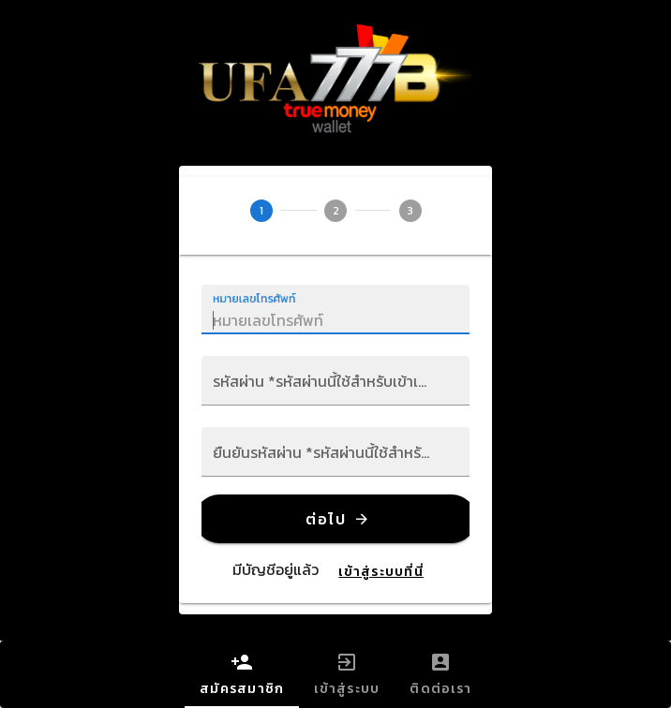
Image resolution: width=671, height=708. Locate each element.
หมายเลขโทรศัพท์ (255, 299)
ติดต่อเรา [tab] (440, 675)
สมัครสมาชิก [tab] (242, 675)
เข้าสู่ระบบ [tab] (347, 675)
